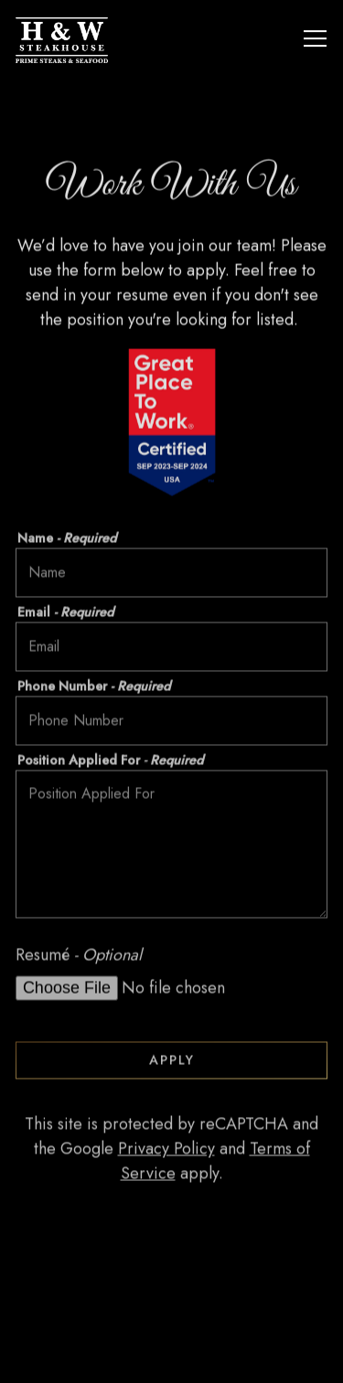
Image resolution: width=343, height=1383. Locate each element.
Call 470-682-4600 (171, 1305)
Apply (172, 1061)
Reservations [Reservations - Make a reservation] (172, 1357)
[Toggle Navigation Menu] (315, 38)
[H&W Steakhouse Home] (86, 38)
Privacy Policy (166, 1151)
